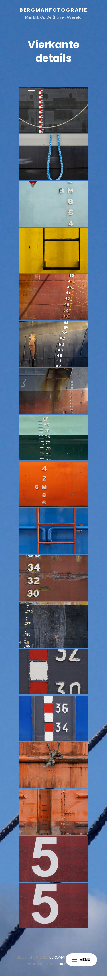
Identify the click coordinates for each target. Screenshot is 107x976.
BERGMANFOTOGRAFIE (53, 9)
